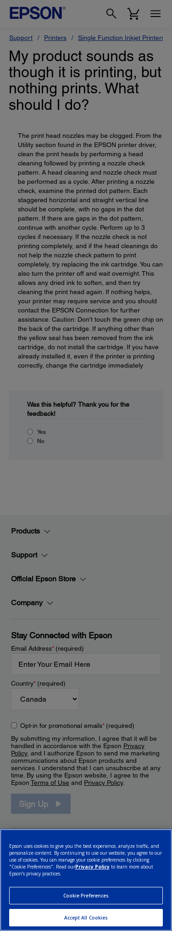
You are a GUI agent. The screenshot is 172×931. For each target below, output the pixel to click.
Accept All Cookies (86, 917)
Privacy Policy (92, 866)
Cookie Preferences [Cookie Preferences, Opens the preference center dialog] (86, 895)
